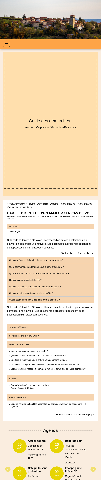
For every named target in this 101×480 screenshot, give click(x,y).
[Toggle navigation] (6, 44)
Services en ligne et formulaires (23, 336)
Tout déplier (85, 253)
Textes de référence (18, 327)
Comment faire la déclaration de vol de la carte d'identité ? (36, 260)
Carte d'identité (68, 204)
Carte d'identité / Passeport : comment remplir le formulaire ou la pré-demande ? (48, 369)
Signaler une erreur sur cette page (75, 414)
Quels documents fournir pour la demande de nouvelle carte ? (38, 273)
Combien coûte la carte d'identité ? (25, 280)
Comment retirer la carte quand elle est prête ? (31, 293)
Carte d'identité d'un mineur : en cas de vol (30, 385)
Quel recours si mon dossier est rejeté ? (29, 351)
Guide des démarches (63, 127)
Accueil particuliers (16, 204)
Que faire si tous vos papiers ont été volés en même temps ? (39, 360)
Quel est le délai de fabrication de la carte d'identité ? (34, 287)
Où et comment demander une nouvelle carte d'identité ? (36, 267)
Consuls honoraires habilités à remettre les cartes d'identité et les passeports (48, 404)
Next (93, 469)
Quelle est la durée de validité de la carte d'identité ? (34, 300)
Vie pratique (42, 127)
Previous (8, 469)
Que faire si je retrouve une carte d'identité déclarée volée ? (38, 355)
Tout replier (69, 253)
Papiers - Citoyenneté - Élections (43, 204)
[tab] (50, 226)
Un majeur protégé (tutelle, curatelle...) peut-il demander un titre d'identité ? (45, 364)
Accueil (29, 127)
